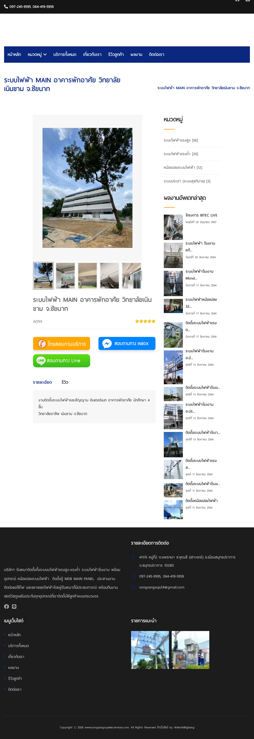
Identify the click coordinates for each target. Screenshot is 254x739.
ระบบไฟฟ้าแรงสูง (181, 140)
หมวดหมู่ (37, 54)
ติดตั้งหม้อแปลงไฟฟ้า (202, 501)
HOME (211, 80)
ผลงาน (136, 54)
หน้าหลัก (14, 54)
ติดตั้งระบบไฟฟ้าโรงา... (203, 432)
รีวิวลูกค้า (116, 54)
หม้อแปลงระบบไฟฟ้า (183, 167)
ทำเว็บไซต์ (162, 727)
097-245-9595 (17, 7)
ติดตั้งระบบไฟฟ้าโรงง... (203, 387)
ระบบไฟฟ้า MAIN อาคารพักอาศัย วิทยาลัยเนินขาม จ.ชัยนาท (204, 88)
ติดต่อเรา (156, 54)
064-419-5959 (43, 7)
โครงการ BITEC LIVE (201, 215)
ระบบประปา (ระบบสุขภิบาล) (187, 181)
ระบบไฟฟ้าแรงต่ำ (236, 80)
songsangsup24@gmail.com (162, 587)
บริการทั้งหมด (64, 54)
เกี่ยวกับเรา (92, 54)
